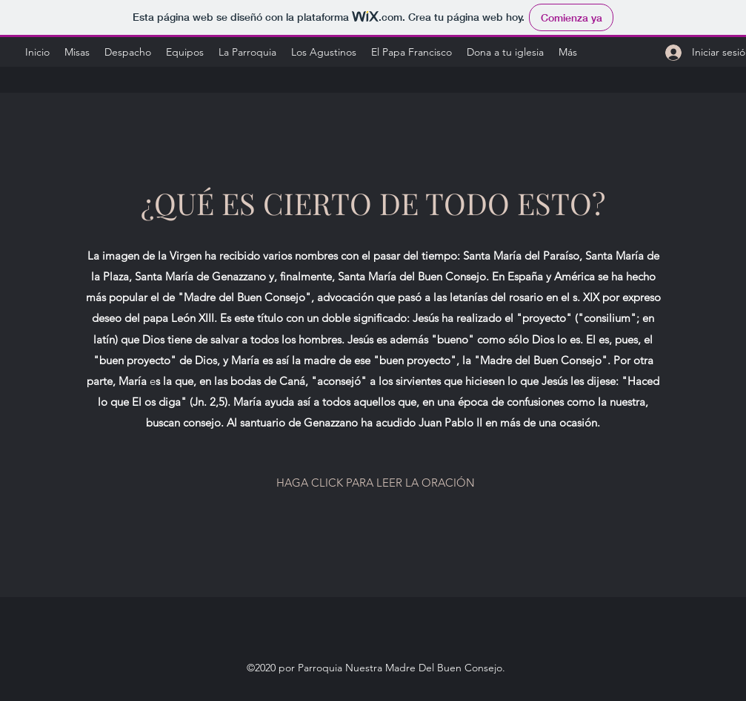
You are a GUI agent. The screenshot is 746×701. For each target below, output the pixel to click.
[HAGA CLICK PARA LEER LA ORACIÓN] (375, 483)
